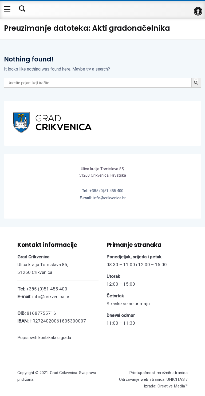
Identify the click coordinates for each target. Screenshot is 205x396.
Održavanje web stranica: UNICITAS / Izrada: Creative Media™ (153, 383)
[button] (198, 11)
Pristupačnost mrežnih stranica (158, 372)
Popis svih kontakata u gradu (44, 337)
